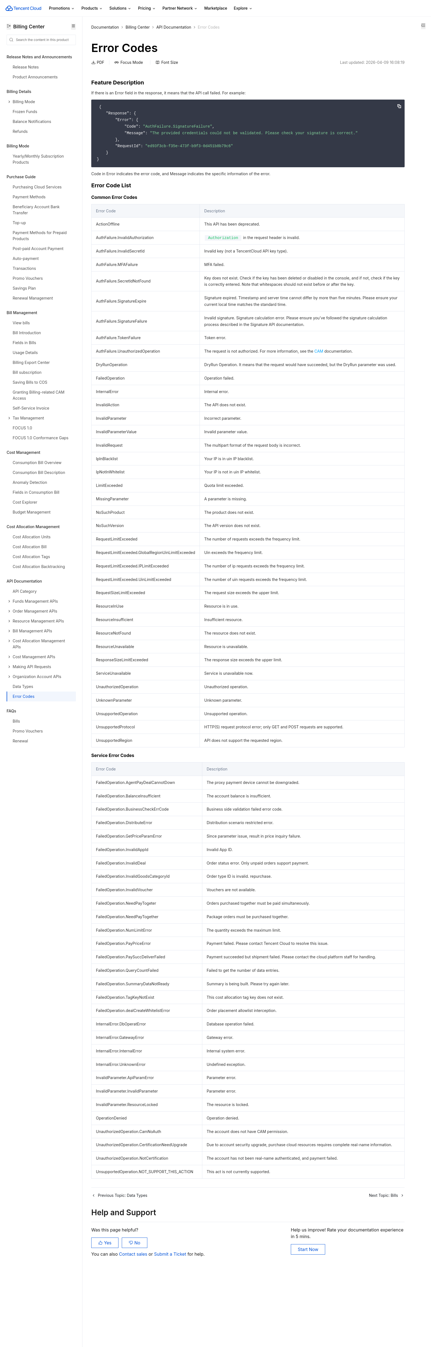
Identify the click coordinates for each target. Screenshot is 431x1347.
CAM (318, 371)
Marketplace (215, 8)
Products (92, 8)
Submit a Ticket (170, 1319)
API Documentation (173, 27)
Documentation (105, 27)
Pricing (147, 8)
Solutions (120, 8)
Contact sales (133, 1319)
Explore (243, 8)
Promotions (62, 8)
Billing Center (138, 27)
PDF (97, 62)
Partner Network (180, 8)
